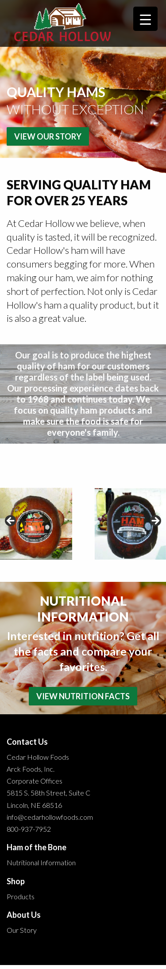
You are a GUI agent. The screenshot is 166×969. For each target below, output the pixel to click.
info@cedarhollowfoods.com (50, 817)
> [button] (155, 521)
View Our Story (47, 136)
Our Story (22, 930)
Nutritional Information (41, 862)
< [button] (11, 521)
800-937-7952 (29, 829)
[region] (83, 524)
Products (21, 896)
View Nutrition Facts (83, 696)
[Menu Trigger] (145, 19)
